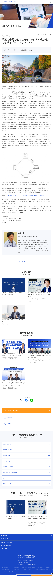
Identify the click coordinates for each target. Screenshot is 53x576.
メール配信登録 (20, 564)
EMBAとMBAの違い (5, 569)
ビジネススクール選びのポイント (27, 569)
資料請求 (26, 418)
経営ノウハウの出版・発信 (6, 542)
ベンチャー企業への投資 (6, 545)
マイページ (26, 562)
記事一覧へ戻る (20, 261)
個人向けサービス (5, 535)
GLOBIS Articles (20, 5)
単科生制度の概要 (26, 449)
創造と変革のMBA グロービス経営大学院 (9, 5)
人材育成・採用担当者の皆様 (30, 564)
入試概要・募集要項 (26, 466)
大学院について (26, 455)
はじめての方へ (26, 444)
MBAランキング (49, 567)
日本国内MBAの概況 (16, 567)
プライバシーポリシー (22, 560)
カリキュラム (26, 461)
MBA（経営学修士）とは (6, 567)
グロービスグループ (5, 548)
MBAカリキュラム (41, 567)
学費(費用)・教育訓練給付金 (26, 472)
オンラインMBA (26, 478)
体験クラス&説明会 (26, 410)
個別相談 (26, 424)
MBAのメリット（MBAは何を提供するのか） (43, 569)
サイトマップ (20, 562)
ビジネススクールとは (15, 569)
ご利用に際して (31, 560)
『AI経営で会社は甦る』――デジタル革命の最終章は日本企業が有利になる (25, 195)
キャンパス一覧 (26, 483)
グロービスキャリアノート (7, 571)
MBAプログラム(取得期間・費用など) (29, 567)
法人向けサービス (5, 538)
